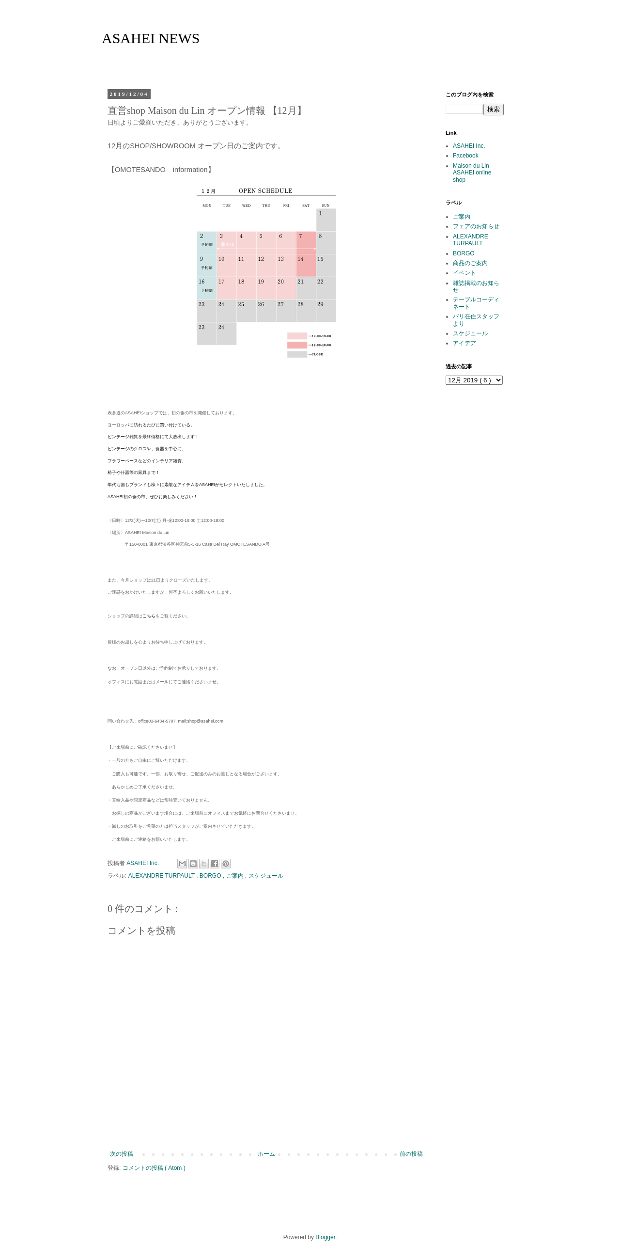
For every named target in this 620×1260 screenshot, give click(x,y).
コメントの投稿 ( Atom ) (154, 1168)
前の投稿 (411, 1153)
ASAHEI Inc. (469, 145)
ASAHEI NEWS (151, 38)
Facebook (466, 155)
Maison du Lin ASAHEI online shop (472, 172)
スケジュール (265, 875)
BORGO (211, 875)
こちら (148, 616)
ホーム (266, 1153)
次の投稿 (121, 1153)
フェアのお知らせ (476, 226)
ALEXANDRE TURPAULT (162, 875)
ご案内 (235, 875)
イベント (464, 272)
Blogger (325, 1237)
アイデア (464, 343)
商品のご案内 (470, 263)
